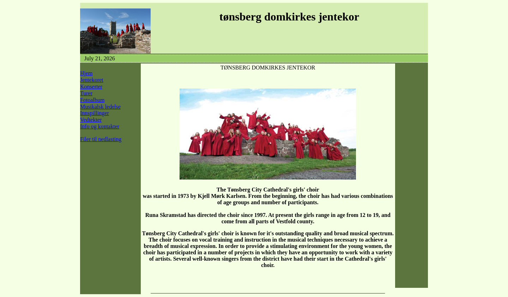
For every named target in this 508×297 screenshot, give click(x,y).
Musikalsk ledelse (100, 107)
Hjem (86, 73)
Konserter (91, 87)
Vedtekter (91, 120)
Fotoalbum (92, 100)
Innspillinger (94, 113)
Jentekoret (91, 80)
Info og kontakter (99, 126)
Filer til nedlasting (100, 139)
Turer (86, 93)
